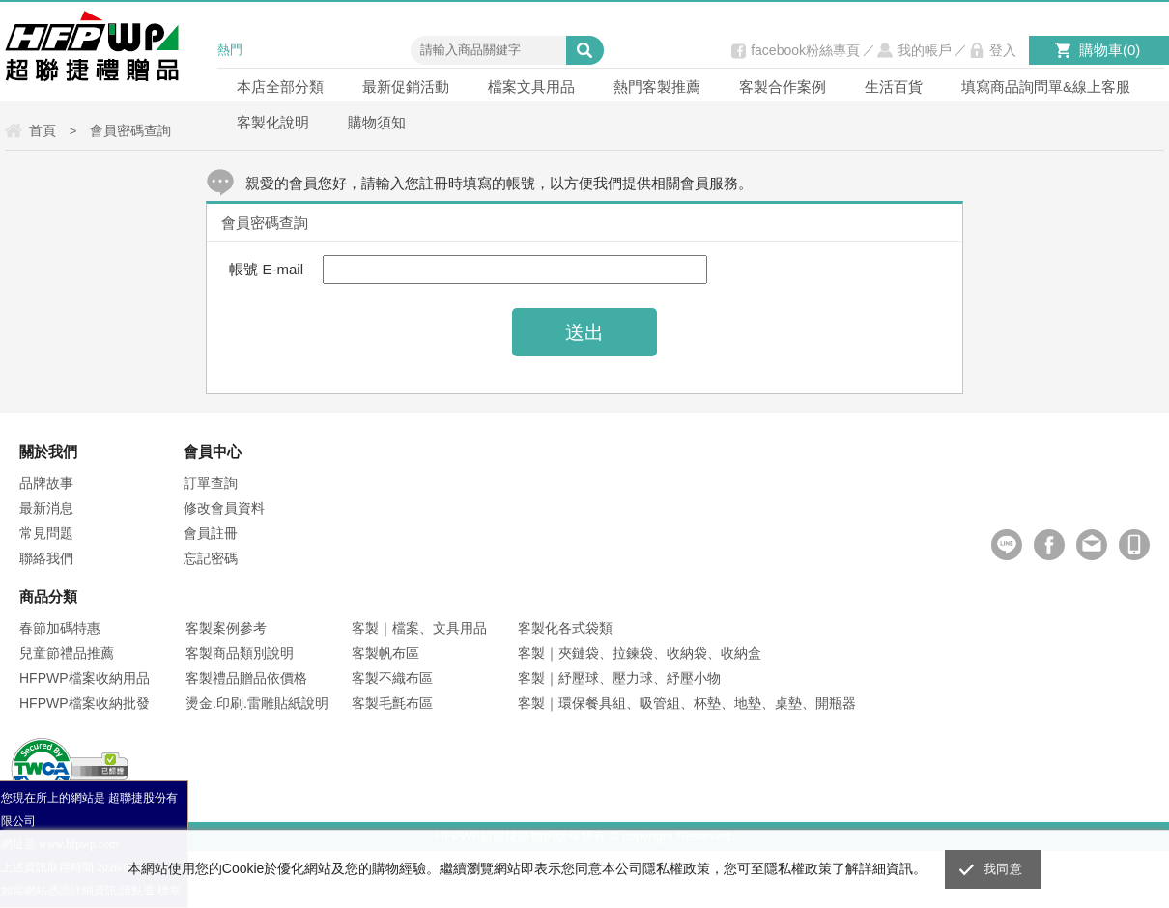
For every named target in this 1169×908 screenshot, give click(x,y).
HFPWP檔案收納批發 (84, 703)
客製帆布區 (385, 653)
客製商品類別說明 (239, 653)
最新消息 (46, 508)
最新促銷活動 (405, 86)
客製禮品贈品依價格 (246, 678)
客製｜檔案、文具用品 (419, 628)
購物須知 (377, 122)
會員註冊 (211, 533)
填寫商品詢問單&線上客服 (1045, 86)
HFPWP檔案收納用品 (84, 678)
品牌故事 (46, 483)
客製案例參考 (226, 628)
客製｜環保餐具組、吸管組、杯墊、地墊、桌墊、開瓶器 (687, 703)
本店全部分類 (280, 86)
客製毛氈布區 (392, 703)
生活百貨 (894, 86)
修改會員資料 (224, 508)
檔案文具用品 (531, 86)
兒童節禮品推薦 (66, 653)
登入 (1002, 50)
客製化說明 (273, 122)
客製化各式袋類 (565, 628)
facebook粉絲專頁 (805, 50)
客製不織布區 (392, 678)
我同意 (1003, 869)
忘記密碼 (211, 558)
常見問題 (46, 533)
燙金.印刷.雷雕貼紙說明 (256, 703)
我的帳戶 (925, 50)
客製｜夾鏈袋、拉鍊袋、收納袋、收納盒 (639, 653)
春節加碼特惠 (59, 628)
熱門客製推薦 (656, 86)
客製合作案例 (782, 86)
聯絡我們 (46, 558)
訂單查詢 (211, 483)
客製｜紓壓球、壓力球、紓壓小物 (619, 678)
